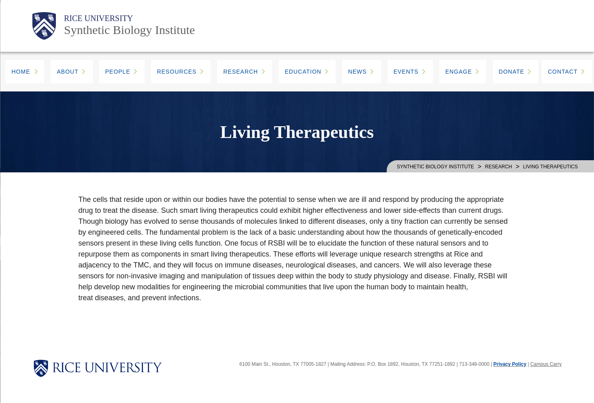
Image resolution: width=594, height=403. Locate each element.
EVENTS (406, 71)
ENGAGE (458, 71)
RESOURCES (177, 71)
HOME (20, 71)
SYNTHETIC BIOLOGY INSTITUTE (435, 167)
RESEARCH (240, 71)
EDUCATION (303, 71)
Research (498, 167)
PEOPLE (117, 71)
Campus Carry (546, 364)
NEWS (357, 71)
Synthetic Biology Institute (129, 29)
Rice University (98, 18)
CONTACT (563, 71)
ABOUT (67, 71)
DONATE (511, 71)
